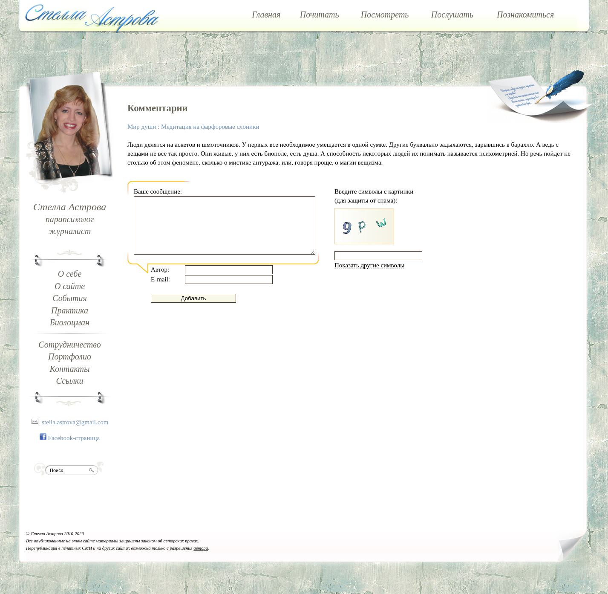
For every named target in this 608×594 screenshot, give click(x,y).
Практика (69, 310)
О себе (70, 273)
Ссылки (70, 380)
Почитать (319, 14)
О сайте (70, 286)
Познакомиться (525, 14)
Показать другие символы (369, 265)
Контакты (69, 369)
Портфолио (69, 356)
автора (200, 548)
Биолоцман (69, 322)
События (69, 298)
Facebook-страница (74, 438)
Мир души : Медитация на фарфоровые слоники (193, 126)
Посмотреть (385, 14)
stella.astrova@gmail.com (75, 422)
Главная (266, 14)
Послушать (452, 14)
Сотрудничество (69, 344)
